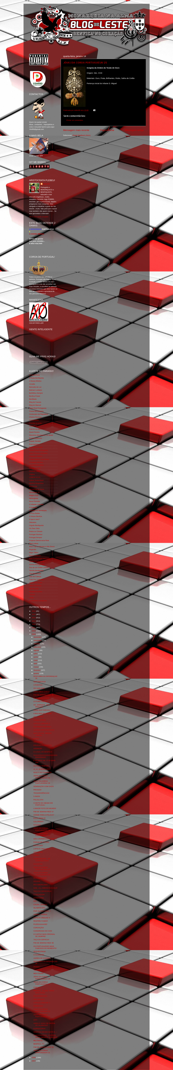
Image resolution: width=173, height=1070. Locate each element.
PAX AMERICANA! (40, 885)
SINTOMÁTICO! (39, 682)
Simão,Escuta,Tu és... (37, 561)
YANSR (32, 595)
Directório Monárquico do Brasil (41, 435)
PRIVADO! (37, 790)
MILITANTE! (38, 1040)
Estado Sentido (35, 441)
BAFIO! (36, 739)
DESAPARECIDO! (40, 996)
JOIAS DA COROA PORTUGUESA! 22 (41, 1016)
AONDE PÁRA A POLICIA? (43, 815)
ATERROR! (37, 749)
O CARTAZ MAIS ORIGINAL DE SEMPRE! (44, 935)
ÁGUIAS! (36, 881)
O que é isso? (34, 519)
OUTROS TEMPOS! (41, 766)
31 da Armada (34, 375)
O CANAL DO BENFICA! (42, 752)
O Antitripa (33, 507)
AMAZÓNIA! (38, 742)
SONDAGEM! (38, 898)
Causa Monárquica (36, 411)
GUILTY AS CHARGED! (42, 772)
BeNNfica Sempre (36, 393)
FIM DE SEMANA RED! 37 (43, 812)
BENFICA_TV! (38, 1044)
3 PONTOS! (37, 685)
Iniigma (32, 474)
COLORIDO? (38, 822)
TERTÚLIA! (37, 970)
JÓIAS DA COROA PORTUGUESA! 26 (41, 874)
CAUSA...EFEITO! (40, 904)
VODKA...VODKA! (40, 914)
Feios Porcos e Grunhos (38, 453)
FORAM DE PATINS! (41, 842)
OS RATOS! (37, 864)
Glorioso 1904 (34, 471)
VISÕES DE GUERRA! (42, 958)
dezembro (38, 637)
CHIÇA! (36, 987)
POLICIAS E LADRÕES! (42, 745)
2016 (34, 611)
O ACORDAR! (38, 955)
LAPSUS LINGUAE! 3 (41, 1003)
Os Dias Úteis (34, 528)
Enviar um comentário (75, 120)
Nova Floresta (34, 501)
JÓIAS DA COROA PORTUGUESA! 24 (41, 983)
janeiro (36, 673)
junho (36, 657)
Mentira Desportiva (36, 483)
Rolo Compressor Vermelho (39, 559)
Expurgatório (34, 444)
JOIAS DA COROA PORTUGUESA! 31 (41, 777)
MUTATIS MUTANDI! (41, 698)
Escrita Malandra (35, 438)
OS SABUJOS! (39, 688)
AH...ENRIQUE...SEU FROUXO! (41, 706)
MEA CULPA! (38, 973)
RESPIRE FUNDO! (40, 921)
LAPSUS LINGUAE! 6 (41, 723)
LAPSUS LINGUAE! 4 (41, 918)
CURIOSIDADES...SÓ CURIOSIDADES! (41, 860)
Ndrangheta (33, 498)
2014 (34, 618)
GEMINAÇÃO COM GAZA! (43, 786)
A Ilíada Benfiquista (36, 378)
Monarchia (33, 486)
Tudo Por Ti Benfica (36, 579)
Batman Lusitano (35, 390)
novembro (38, 640)
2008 (34, 1057)
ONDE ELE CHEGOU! (41, 710)
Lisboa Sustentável (36, 480)
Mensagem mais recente (76, 130)
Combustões (34, 420)
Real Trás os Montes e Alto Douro (42, 546)
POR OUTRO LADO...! (42, 911)
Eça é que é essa (35, 447)
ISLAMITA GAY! (39, 908)
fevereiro (37, 670)
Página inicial (107, 130)
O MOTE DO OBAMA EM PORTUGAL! (43, 804)
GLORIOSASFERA (36, 465)
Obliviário (32, 522)
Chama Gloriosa (35, 417)
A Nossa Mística (35, 381)
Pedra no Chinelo (35, 531)
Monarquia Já (34, 492)
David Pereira (34, 432)
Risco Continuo (35, 555)
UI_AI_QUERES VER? (42, 769)
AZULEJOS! (38, 852)
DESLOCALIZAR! (40, 878)
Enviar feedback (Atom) (81, 135)
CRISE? (36, 855)
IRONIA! (36, 967)
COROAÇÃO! (38, 928)
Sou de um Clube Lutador (39, 567)
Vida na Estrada (35, 586)
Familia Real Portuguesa (38, 450)
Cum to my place (35, 429)
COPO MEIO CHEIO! (41, 692)
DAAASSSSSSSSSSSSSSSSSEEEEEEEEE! (45, 756)
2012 (34, 624)
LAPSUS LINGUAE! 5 (41, 849)
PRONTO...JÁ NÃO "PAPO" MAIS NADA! (43, 992)
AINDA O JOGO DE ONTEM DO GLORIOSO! (44, 1024)
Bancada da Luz (35, 387)
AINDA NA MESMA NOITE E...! (45, 1032)
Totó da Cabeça (35, 576)
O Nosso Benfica (35, 516)
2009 (34, 634)
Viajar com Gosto (35, 583)
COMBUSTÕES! (39, 720)
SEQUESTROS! (39, 951)
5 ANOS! (36, 796)
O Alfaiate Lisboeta (36, 504)
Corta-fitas (33, 426)
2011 (34, 628)
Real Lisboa (33, 543)
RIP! (35, 901)
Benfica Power (34, 396)
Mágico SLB (33, 495)
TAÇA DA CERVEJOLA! (42, 891)
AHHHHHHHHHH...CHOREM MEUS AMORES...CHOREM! (45, 1036)
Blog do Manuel (35, 405)
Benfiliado (33, 399)
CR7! (35, 1020)
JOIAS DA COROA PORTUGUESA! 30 (41, 782)
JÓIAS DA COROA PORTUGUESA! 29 (41, 829)
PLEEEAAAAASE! (40, 924)
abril (36, 663)
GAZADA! (37, 825)
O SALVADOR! (39, 895)
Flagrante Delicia (35, 456)
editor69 (46, 184)
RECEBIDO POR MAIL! (42, 727)
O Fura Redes (34, 513)
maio (36, 660)
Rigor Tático (33, 552)
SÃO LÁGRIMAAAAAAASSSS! (45, 839)
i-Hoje (31, 598)
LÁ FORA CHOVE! (40, 701)
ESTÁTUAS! (38, 845)
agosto (36, 650)
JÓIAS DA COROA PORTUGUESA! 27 (41, 868)
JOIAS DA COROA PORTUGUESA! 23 (41, 1010)
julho (36, 654)
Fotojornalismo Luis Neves (39, 459)
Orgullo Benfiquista (36, 525)
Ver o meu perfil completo (39, 217)
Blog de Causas (35, 402)
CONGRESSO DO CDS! (42, 931)
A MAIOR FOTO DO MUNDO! (44, 808)
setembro (37, 647)
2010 (34, 631)
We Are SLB (33, 589)
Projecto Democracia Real (39, 540)
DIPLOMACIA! (38, 999)
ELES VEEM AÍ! (39, 818)
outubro (37, 644)
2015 (34, 614)
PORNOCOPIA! (39, 1029)
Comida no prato (35, 423)
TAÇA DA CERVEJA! (41, 940)
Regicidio (32, 549)
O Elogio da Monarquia (38, 510)
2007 (34, 1061)
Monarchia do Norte (36, 489)
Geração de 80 (34, 468)
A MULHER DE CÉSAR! (42, 713)
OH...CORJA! (38, 717)
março (36, 667)
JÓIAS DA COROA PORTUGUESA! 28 (41, 834)
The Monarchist (35, 573)
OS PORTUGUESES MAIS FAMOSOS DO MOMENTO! (45, 947)
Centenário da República (38, 414)
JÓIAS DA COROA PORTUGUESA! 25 (85, 62)
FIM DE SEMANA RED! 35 (43, 1047)
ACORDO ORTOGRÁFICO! (43, 730)
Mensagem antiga (134, 130)
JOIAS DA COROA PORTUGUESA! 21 (41, 1051)
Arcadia (32, 384)
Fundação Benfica (36, 462)
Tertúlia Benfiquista (36, 570)
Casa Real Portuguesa (37, 408)
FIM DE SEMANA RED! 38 (43, 695)
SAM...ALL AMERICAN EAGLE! (45, 888)
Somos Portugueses (37, 564)
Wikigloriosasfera (35, 592)
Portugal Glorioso (35, 534)
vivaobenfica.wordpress (38, 601)
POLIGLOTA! (38, 800)
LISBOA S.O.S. (35, 477)
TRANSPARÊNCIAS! (41, 793)
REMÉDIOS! (38, 1006)
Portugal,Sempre (35, 537)
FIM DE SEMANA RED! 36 (43, 943)
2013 (34, 621)
